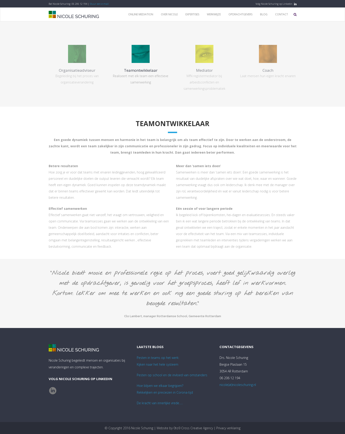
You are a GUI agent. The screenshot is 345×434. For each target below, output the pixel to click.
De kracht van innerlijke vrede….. (160, 403)
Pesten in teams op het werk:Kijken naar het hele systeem (158, 361)
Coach (268, 70)
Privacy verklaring (228, 428)
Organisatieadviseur (77, 70)
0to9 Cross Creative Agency (193, 428)
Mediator (204, 70)
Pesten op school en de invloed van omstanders (172, 375)
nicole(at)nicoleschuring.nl (237, 385)
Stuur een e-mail (99, 3)
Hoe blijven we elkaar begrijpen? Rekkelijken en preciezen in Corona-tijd (165, 389)
